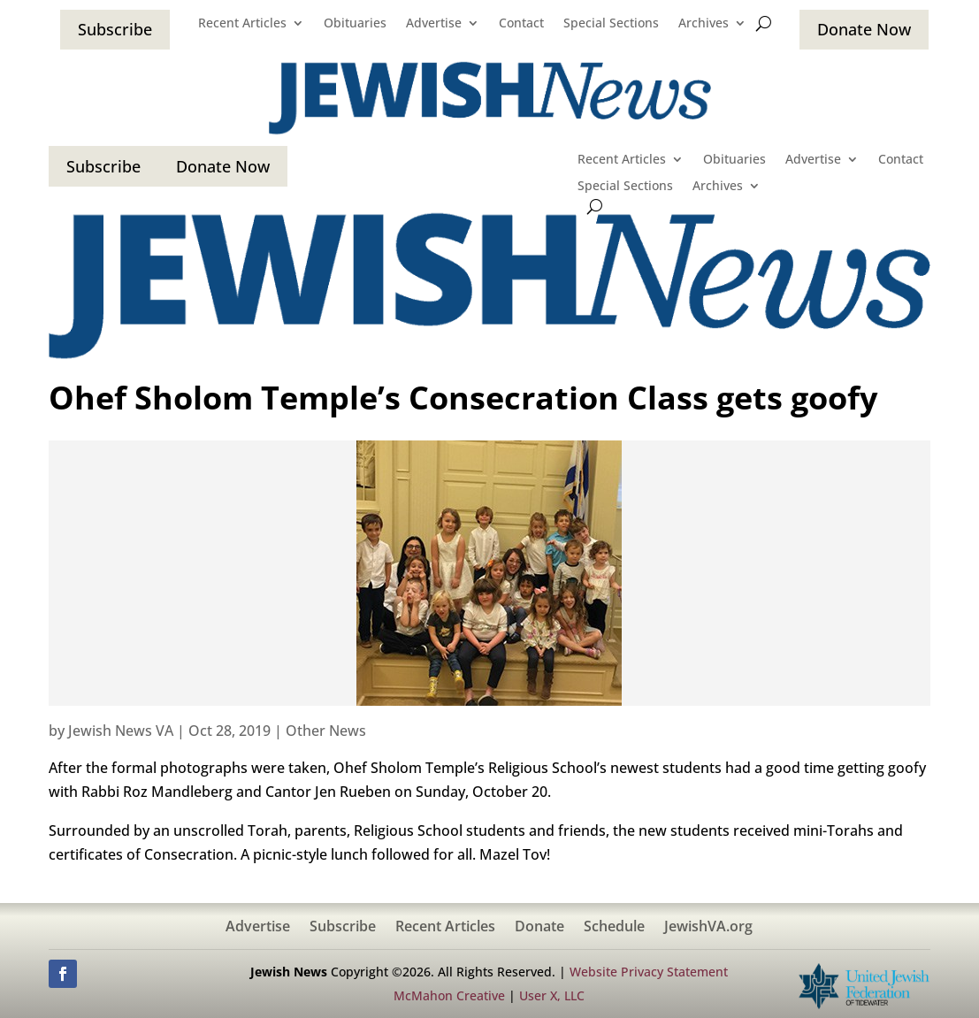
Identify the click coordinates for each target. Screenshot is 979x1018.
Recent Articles (242, 24)
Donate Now (864, 29)
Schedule (614, 928)
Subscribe (115, 29)
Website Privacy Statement (649, 971)
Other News (326, 730)
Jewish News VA (120, 730)
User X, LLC (552, 995)
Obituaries (355, 24)
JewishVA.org (708, 928)
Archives (703, 24)
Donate (539, 928)
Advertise (434, 24)
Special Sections (611, 24)
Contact (521, 24)
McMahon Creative (449, 995)
